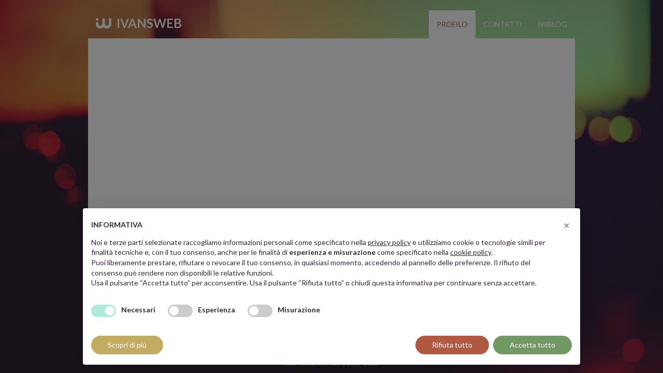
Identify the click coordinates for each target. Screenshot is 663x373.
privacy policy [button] (389, 242)
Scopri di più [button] (127, 344)
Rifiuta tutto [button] (452, 344)
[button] (566, 225)
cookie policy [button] (470, 252)
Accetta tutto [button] (532, 344)
